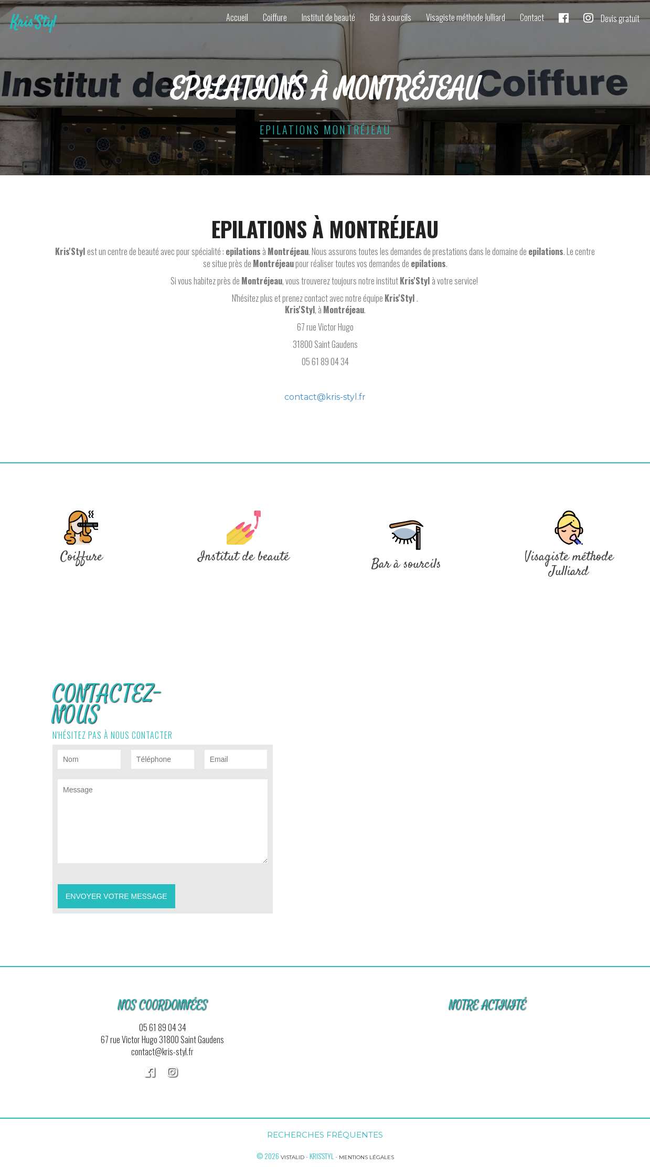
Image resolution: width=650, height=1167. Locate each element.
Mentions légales (366, 1157)
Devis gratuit (620, 18)
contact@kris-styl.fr (325, 397)
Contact (532, 17)
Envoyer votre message (116, 896)
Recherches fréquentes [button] (325, 1135)
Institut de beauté (328, 17)
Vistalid (292, 1157)
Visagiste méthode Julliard (465, 17)
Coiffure (275, 17)
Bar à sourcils (390, 17)
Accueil (237, 17)
